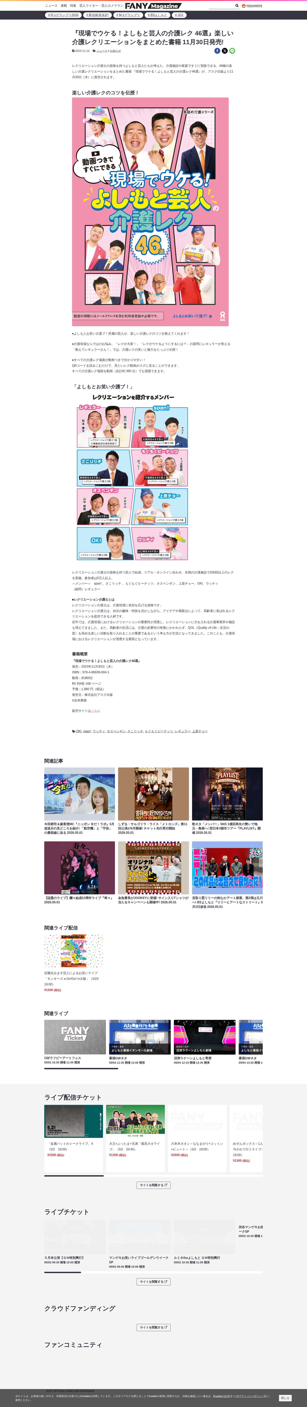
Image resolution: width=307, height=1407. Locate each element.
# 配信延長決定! (97, 15)
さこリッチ (135, 731)
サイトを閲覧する (153, 1174)
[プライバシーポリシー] (251, 1396)
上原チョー (200, 731)
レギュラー (183, 731)
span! (87, 731)
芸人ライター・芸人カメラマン (101, 5)
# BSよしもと (157, 15)
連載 (64, 5)
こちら (95, 710)
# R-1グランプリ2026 (63, 15)
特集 (73, 5)
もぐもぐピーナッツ (159, 731)
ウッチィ (99, 731)
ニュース (51, 5)
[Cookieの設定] (221, 1396)
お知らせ (115, 50)
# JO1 (179, 15)
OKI (79, 731)
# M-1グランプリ (128, 15)
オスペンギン (116, 731)
